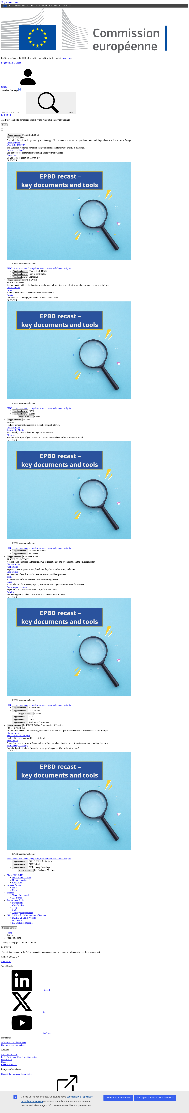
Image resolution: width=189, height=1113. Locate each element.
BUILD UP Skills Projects (18, 735)
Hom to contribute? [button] (29, 274)
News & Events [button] (22, 280)
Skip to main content (10, 2)
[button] (19, 89)
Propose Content (9, 928)
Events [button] (23, 414)
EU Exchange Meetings (17, 745)
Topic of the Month (15, 430)
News (9, 290)
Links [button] (23, 719)
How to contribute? (15, 150)
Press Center (6, 1059)
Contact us (11, 155)
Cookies (4, 1062)
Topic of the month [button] (29, 550)
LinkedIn (26, 990)
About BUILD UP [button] (23, 135)
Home (9, 933)
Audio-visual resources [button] (30, 722)
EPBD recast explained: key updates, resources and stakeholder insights (39, 268)
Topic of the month (20, 895)
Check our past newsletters (13, 1045)
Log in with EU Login (11, 63)
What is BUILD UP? (16, 145)
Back (4, 125)
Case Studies (12, 572)
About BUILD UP (9, 1054)
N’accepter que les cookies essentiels (155, 1097)
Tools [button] (23, 716)
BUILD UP (6, 115)
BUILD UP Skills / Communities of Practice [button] (35, 725)
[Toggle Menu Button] (2, 130)
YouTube (26, 1033)
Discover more (13, 143)
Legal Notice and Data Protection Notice (19, 1057)
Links (9, 582)
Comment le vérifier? (60, 5)
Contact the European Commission (16, 1074)
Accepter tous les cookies (118, 1097)
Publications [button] (26, 707)
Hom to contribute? (20, 880)
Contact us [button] (25, 277)
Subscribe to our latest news (13, 1042)
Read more (66, 58)
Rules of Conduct (9, 1064)
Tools (9, 577)
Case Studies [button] (26, 710)
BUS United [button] (25, 864)
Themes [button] (18, 419)
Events (10, 295)
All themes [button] (25, 553)
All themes (11, 435)
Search (51, 102)
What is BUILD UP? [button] (29, 271)
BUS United (12, 740)
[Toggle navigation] (2, 128)
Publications (12, 567)
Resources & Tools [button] (23, 556)
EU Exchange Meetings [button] (31, 867)
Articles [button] (29, 713)
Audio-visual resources (17, 587)
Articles (10, 592)
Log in (25, 86)
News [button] (23, 411)
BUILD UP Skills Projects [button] (32, 861)
